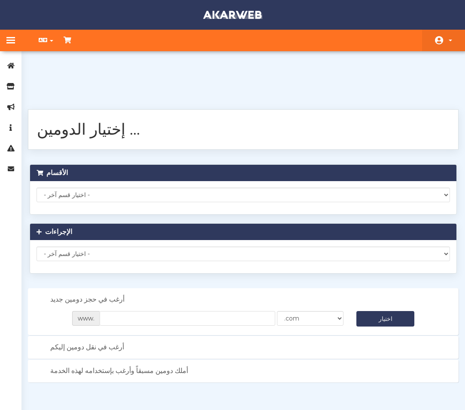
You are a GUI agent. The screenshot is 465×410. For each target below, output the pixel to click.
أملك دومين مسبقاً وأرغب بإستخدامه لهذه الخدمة (119, 325)
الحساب (450, 40)
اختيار (381, 273)
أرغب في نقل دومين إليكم (87, 302)
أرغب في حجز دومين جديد (87, 254)
